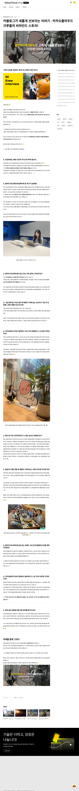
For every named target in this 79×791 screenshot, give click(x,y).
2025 (59, 119)
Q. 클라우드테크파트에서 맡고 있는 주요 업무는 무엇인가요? (67, 80)
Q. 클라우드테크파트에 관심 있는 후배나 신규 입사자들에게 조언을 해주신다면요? (67, 96)
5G (58, 122)
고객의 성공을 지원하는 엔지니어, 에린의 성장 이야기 (67, 70)
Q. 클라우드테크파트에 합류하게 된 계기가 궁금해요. (67, 76)
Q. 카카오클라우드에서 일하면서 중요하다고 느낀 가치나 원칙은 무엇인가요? (67, 99)
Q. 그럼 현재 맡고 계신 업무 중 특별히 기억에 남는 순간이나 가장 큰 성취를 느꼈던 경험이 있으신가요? (67, 83)
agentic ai (70, 125)
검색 (71, 2)
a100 (63, 122)
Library (25, 7)
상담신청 (7, 750)
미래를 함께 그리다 (61, 105)
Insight (18, 7)
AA (58, 125)
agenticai (60, 128)
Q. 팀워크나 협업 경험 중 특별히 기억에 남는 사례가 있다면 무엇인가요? (67, 92)
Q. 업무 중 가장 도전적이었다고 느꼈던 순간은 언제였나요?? (67, 89)
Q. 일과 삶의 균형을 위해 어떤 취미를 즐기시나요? (67, 102)
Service (11, 7)
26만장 (64, 119)
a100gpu (69, 122)
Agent (63, 125)
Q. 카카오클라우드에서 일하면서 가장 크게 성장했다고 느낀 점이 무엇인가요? (67, 86)
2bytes (70, 119)
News (4, 7)
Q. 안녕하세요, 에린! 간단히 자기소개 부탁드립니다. (67, 73)
